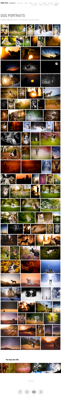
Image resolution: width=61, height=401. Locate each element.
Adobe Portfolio (32, 396)
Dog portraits (12, 3)
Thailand (41, 4)
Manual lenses (34, 4)
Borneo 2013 (46, 4)
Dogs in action (20, 3)
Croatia (35, 3)
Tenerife (31, 3)
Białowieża (56, 3)
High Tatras (50, 3)
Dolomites (44, 3)
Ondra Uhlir (4, 3)
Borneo (25, 3)
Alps (40, 3)
